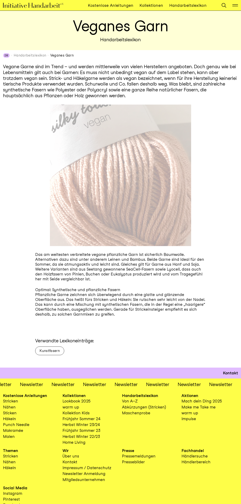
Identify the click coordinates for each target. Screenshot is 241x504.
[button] (224, 5)
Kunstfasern (50, 351)
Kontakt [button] (230, 373)
